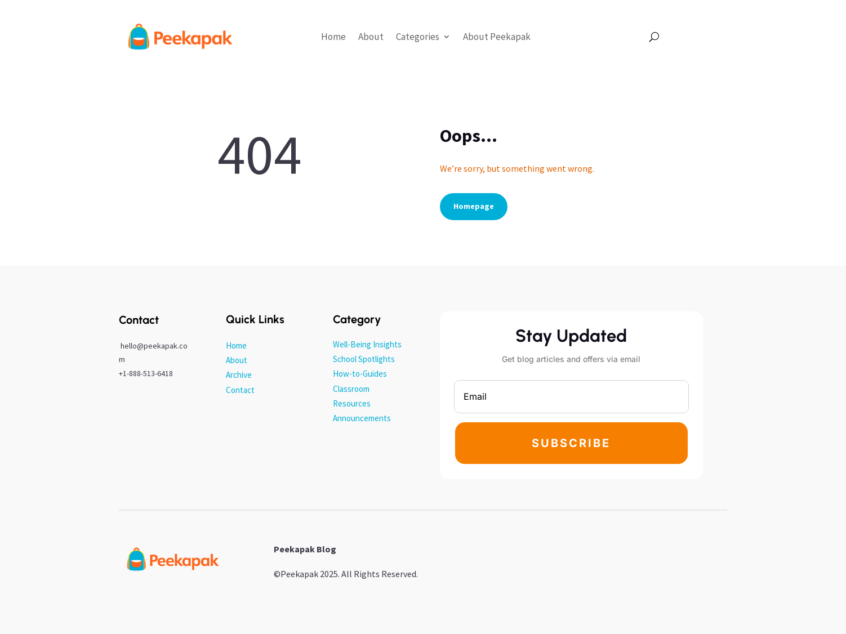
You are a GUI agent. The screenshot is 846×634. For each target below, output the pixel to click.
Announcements (362, 418)
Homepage (473, 206)
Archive (239, 374)
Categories (417, 36)
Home (333, 36)
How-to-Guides (360, 373)
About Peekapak (497, 36)
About (371, 36)
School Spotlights (364, 359)
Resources (352, 403)
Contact (240, 390)
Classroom (351, 388)
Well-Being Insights (367, 344)
